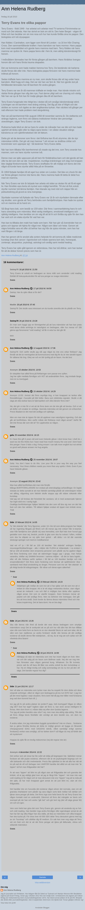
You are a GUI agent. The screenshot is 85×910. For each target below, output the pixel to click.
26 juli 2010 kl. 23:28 (28, 321)
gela (12, 435)
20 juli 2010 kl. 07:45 (26, 305)
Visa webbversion (42, 882)
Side (12, 522)
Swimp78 (14, 321)
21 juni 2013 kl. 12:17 (24, 686)
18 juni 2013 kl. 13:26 (24, 621)
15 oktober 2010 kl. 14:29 (44, 391)
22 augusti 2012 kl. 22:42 (30, 481)
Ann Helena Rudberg (23, 8)
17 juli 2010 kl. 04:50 (42, 288)
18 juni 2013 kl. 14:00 (49, 653)
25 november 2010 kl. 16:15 (27, 435)
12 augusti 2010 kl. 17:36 (44, 348)
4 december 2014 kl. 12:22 (30, 752)
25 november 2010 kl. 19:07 (45, 459)
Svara (12, 280)
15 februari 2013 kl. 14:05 (26, 522)
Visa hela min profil (8, 903)
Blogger (46, 908)
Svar (15, 577)
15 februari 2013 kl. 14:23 (51, 582)
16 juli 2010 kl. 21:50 (28, 269)
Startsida (42, 877)
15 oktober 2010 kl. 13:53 (30, 370)
